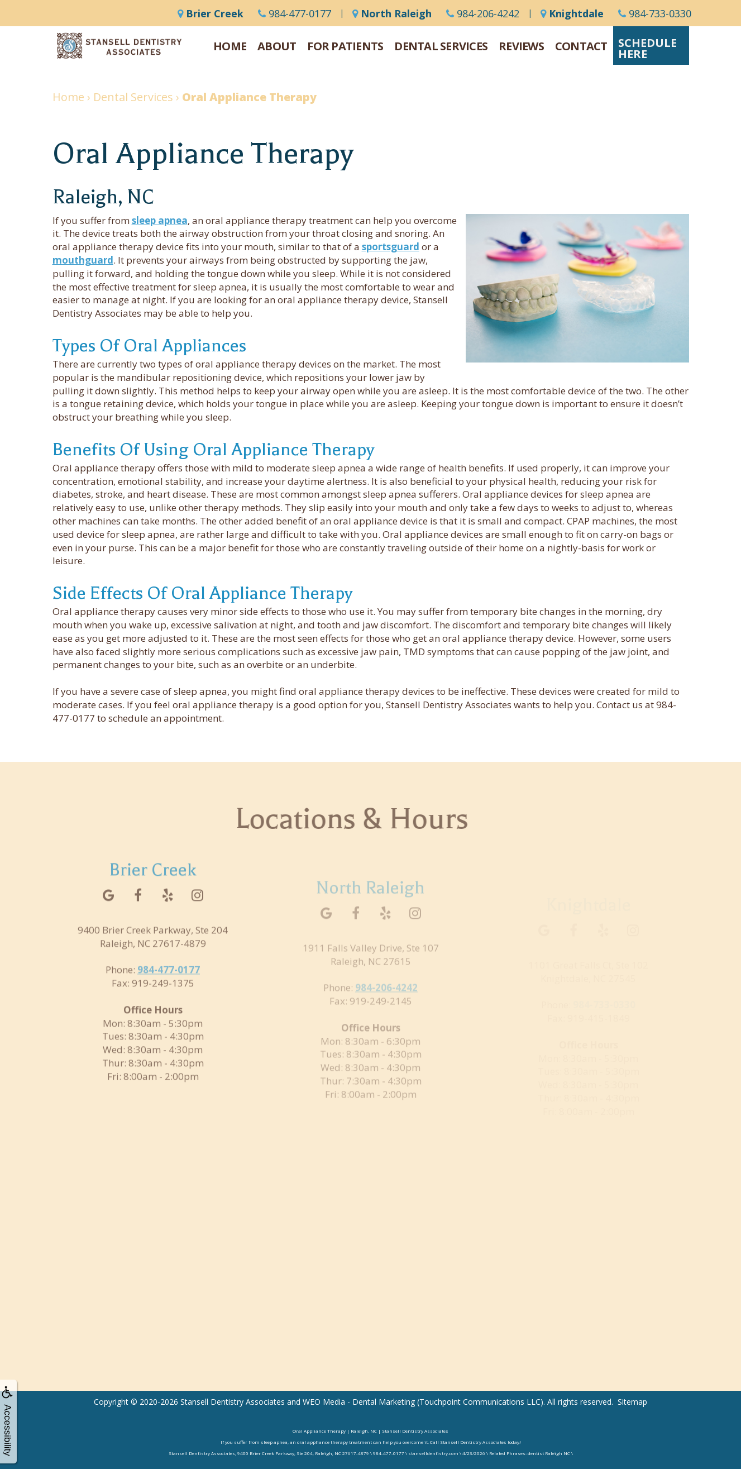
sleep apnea (160, 220)
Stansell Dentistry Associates (232, 1401)
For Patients (345, 46)
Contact (581, 46)
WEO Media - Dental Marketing (359, 1401)
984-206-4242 (482, 13)
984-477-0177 (294, 13)
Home (229, 46)
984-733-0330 (654, 13)
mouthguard (82, 260)
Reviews (521, 46)
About (276, 46)
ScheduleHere (647, 48)
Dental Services (440, 46)
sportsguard (390, 246)
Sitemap (632, 1401)
